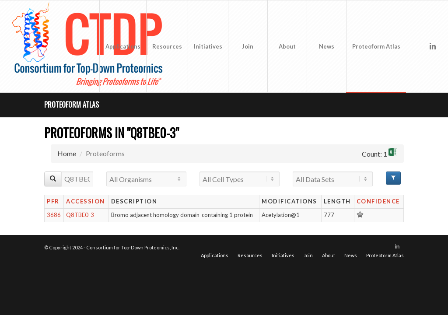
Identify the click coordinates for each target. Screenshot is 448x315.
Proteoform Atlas (71, 104)
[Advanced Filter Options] (393, 178)
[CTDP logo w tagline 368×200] (89, 46)
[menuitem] (122, 46)
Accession (85, 201)
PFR (53, 201)
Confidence (378, 201)
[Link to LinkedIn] (432, 45)
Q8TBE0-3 (80, 214)
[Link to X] (419, 45)
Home (66, 153)
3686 (54, 214)
